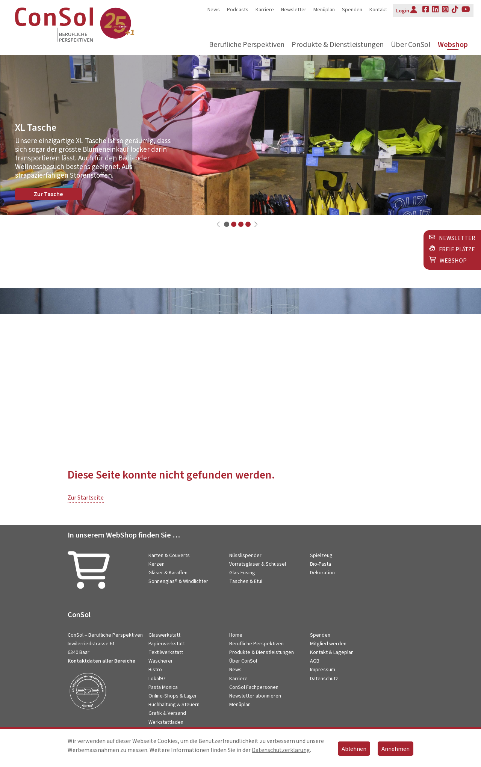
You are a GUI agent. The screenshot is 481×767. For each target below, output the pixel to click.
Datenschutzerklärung (281, 750)
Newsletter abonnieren (255, 696)
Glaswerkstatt (164, 635)
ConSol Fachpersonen (253, 687)
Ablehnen (354, 749)
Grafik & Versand (167, 713)
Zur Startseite (86, 498)
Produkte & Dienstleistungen (338, 45)
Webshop (453, 45)
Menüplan (324, 10)
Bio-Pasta (320, 564)
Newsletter (293, 10)
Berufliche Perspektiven (246, 45)
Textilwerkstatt (165, 652)
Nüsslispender (245, 555)
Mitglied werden (328, 644)
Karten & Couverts (169, 555)
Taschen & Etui (245, 581)
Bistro (155, 669)
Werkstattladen (165, 722)
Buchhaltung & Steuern (174, 704)
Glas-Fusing (242, 573)
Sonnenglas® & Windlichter (178, 581)
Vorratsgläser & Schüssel (257, 564)
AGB (314, 661)
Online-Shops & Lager (172, 696)
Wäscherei (160, 661)
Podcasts (237, 10)
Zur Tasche (48, 194)
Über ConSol (411, 45)
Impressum (322, 669)
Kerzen (156, 564)
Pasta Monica (163, 687)
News (213, 10)
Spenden (352, 10)
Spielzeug (321, 555)
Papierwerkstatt (166, 644)
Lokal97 (156, 678)
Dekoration (322, 573)
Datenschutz (324, 678)
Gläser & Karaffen (168, 573)
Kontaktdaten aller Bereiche (101, 661)
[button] (226, 224)
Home (235, 635)
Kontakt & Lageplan (332, 652)
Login (406, 10)
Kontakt (378, 10)
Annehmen (395, 749)
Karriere (265, 10)
